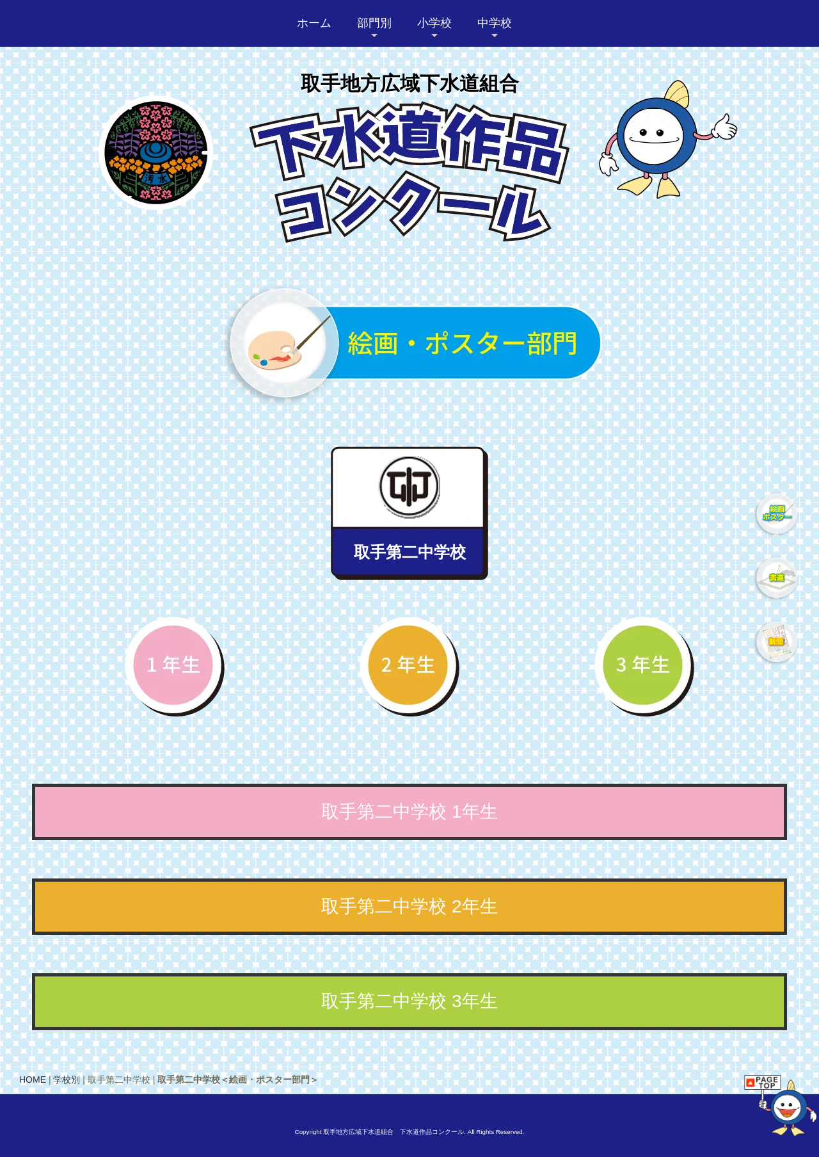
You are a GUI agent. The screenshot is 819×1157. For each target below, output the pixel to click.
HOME (32, 1079)
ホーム (314, 23)
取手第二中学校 (410, 552)
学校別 (66, 1079)
